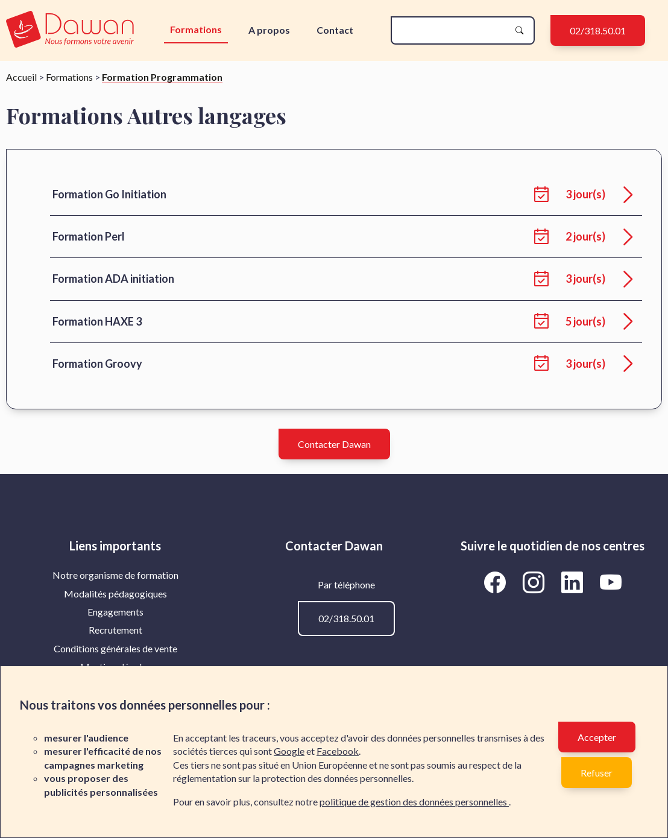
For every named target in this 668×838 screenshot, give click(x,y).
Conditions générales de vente (115, 648)
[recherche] (453, 30)
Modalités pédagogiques (115, 593)
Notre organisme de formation (115, 575)
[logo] (70, 30)
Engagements (115, 611)
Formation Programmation (162, 77)
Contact (335, 30)
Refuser (597, 772)
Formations (196, 29)
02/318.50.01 (598, 30)
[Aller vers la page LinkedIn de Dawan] (574, 582)
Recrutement (115, 629)
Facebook (338, 751)
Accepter (597, 737)
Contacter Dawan (334, 444)
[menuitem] (115, 575)
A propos (269, 30)
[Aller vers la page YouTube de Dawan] (610, 582)
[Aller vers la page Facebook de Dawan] (496, 582)
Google (289, 751)
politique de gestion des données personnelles (414, 801)
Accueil (21, 77)
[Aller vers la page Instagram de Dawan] (535, 582)
